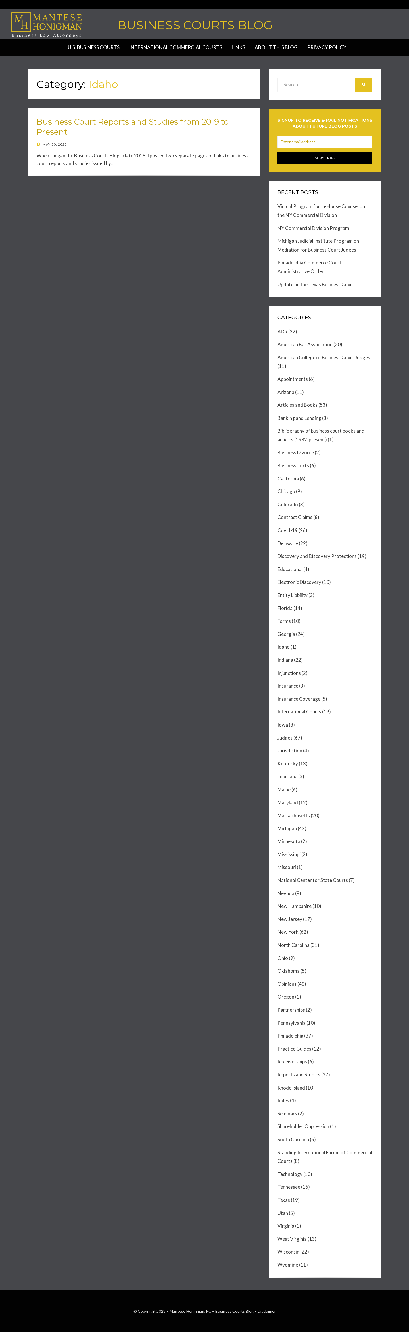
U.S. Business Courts (94, 47)
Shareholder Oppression (303, 1126)
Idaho (283, 647)
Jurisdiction (289, 751)
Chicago (286, 491)
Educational (289, 569)
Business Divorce (295, 452)
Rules (283, 1100)
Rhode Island (291, 1088)
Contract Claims (294, 517)
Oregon (285, 997)
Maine (284, 789)
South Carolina (293, 1139)
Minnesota (288, 841)
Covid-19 (287, 530)
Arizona (285, 392)
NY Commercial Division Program (313, 228)
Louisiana (287, 776)
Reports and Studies (298, 1075)
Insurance (287, 686)
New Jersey (289, 919)
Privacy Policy (326, 47)
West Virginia (292, 1239)
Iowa (282, 725)
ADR (282, 332)
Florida (285, 608)
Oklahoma (288, 971)
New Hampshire (294, 906)
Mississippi (289, 854)
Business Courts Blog (195, 25)
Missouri (286, 867)
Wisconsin (288, 1252)
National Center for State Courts (312, 880)
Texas (283, 1200)
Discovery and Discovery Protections (317, 556)
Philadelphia (290, 1036)
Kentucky (287, 764)
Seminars (287, 1114)
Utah (282, 1213)
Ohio (282, 958)
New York (288, 932)
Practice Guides (294, 1049)
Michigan (287, 828)
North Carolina (293, 945)
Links (238, 47)
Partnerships (291, 1010)
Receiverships (292, 1062)
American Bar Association (305, 344)
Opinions (287, 984)
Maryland (287, 803)
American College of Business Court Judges (323, 357)
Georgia (286, 634)
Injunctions (289, 673)
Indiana (285, 660)
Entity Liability (292, 595)
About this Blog (276, 47)
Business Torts (293, 465)
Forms (284, 621)
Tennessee (288, 1187)
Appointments (292, 379)
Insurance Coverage (298, 699)
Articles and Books (297, 405)
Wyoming (287, 1265)
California (288, 479)
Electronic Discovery (299, 582)
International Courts (299, 712)
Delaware (287, 543)
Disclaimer (267, 1311)
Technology (289, 1174)
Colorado (287, 504)
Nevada (285, 893)
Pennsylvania (291, 1023)
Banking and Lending (299, 418)
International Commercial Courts (175, 47)
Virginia (285, 1226)
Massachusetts (293, 815)
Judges (285, 738)
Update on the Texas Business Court (315, 284)
